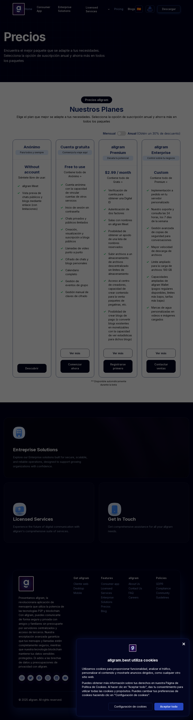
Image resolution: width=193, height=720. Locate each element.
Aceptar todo (169, 706)
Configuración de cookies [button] (130, 706)
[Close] (184, 644)
